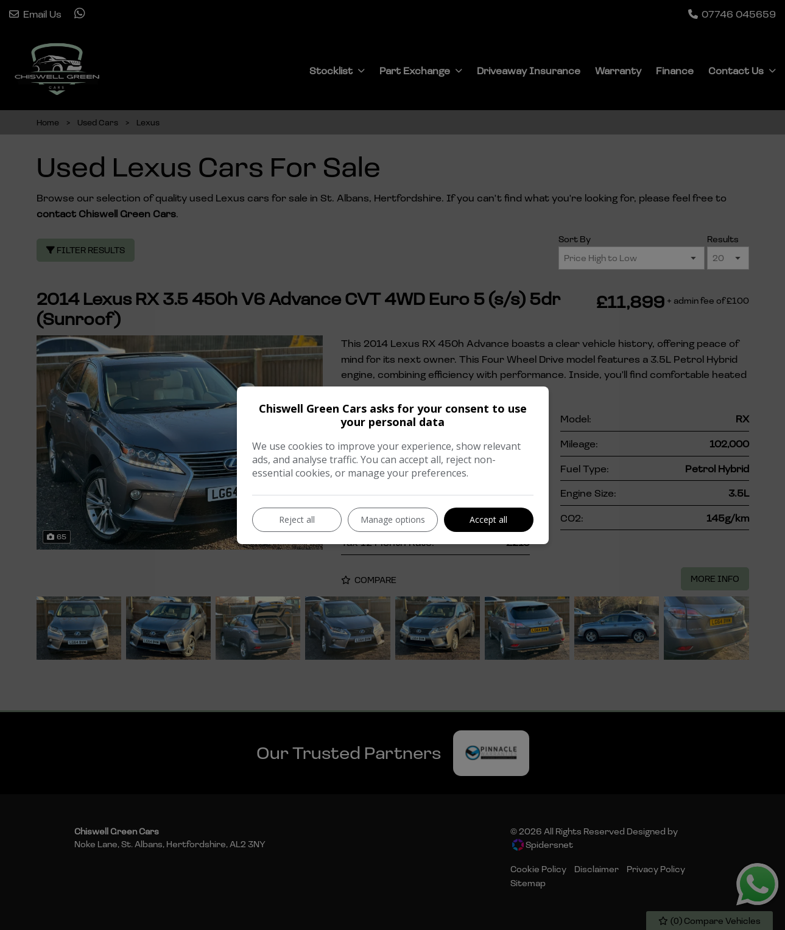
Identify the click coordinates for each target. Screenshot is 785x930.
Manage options (393, 519)
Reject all (297, 519)
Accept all (488, 519)
